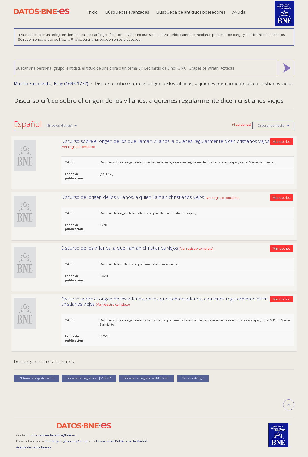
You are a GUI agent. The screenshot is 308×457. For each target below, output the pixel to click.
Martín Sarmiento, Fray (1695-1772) (51, 83)
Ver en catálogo (193, 378)
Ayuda (238, 12)
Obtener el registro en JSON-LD (88, 378)
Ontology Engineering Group (66, 441)
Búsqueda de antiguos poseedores (190, 12)
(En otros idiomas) (62, 125)
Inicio (93, 12)
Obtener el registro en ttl (36, 378)
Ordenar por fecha (273, 125)
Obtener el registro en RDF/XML (146, 378)
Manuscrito (281, 141)
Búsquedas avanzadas (127, 12)
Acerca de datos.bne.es (33, 447)
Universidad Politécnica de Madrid (121, 441)
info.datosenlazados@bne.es (53, 435)
